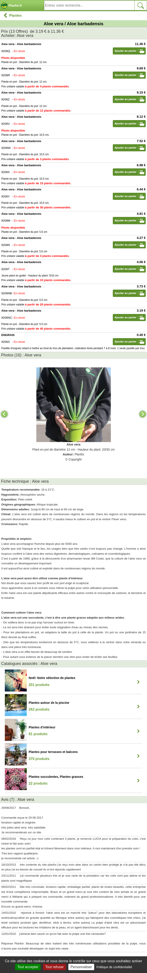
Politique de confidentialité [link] (114, 967)
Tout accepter (27, 967)
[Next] (142, 414)
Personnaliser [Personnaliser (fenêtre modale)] (81, 967)
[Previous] (4, 414)
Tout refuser (54, 967)
